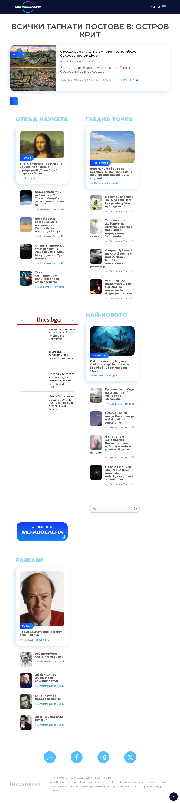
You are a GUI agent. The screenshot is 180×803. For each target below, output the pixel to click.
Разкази (26, 625)
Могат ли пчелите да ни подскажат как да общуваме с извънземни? (119, 201)
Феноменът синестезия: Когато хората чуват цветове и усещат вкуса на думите (110, 444)
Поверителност (157, 782)
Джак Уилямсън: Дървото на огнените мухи (47, 678)
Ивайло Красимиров (36, 639)
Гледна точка (100, 162)
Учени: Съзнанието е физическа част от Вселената (47, 277)
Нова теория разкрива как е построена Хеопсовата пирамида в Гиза (47, 225)
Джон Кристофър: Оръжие (49, 718)
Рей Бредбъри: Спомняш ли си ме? (49, 655)
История (18, 54)
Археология (99, 355)
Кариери (137, 782)
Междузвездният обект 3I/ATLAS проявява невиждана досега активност (119, 473)
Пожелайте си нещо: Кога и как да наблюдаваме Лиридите (120, 417)
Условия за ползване (64, 782)
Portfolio (55, 790)
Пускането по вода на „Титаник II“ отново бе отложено (119, 394)
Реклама (103, 782)
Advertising (153, 786)
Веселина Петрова (36, 178)
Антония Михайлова (83, 61)
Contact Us (137, 786)
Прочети (128, 79)
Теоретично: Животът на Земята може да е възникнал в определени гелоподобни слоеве (111, 228)
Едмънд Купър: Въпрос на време (48, 697)
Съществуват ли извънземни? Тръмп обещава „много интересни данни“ (49, 198)
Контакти (88, 782)
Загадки (27, 157)
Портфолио (120, 782)
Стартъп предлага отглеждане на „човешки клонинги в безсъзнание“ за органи (49, 252)
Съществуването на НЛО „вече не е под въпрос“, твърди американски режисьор (111, 258)
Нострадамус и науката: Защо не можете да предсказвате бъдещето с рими (119, 287)
